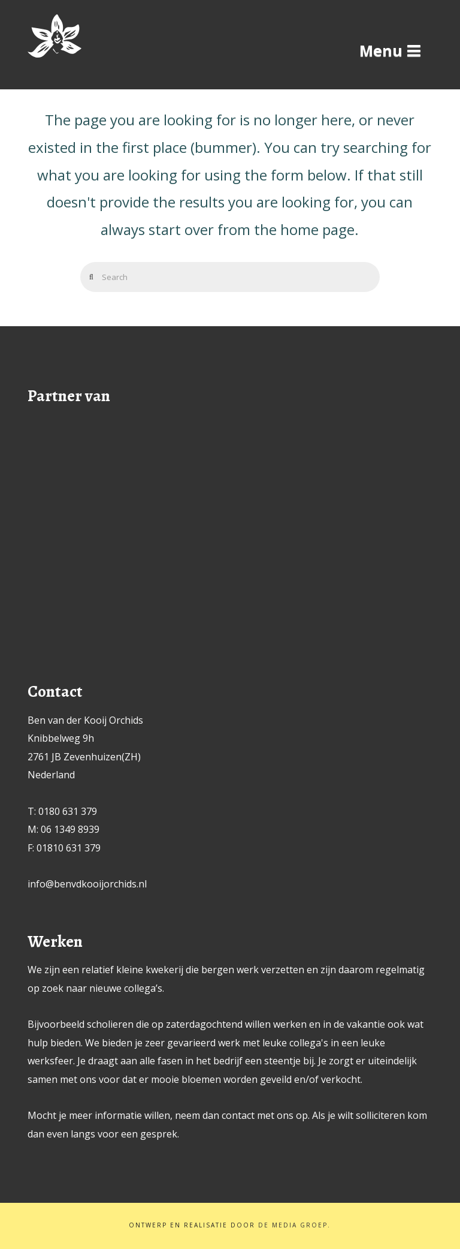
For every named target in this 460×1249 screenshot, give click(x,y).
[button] (389, 50)
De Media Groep (293, 1225)
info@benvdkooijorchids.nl (87, 883)
